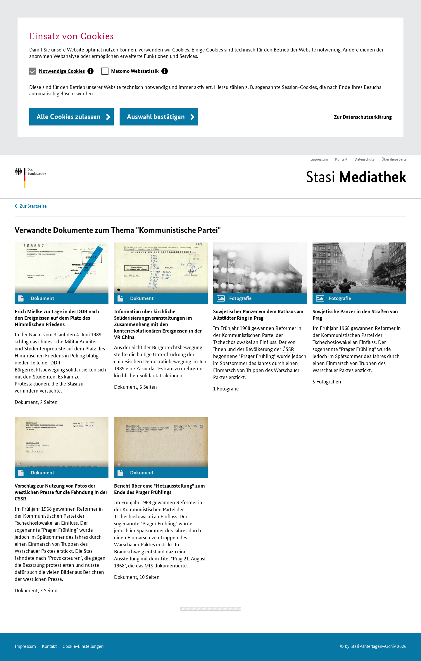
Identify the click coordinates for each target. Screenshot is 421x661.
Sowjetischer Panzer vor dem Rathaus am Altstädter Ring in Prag (258, 314)
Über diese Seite (394, 159)
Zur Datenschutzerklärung (363, 116)
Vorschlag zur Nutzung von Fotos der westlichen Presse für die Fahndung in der (61, 492)
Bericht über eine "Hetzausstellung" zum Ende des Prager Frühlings (159, 488)
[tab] (66, 71)
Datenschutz (364, 159)
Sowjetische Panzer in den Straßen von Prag (355, 314)
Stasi (356, 176)
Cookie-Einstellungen (83, 646)
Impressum (319, 159)
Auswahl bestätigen (156, 116)
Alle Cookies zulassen (69, 116)
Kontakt (341, 159)
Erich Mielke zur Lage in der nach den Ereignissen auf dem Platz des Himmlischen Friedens (57, 318)
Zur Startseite (33, 206)
